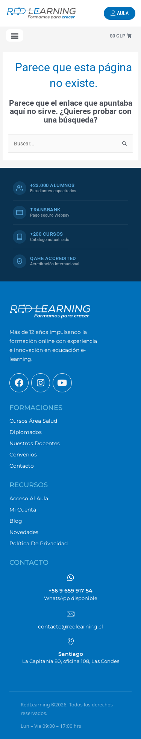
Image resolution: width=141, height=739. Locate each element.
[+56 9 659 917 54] (70, 578)
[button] (14, 35)
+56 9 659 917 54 (70, 590)
